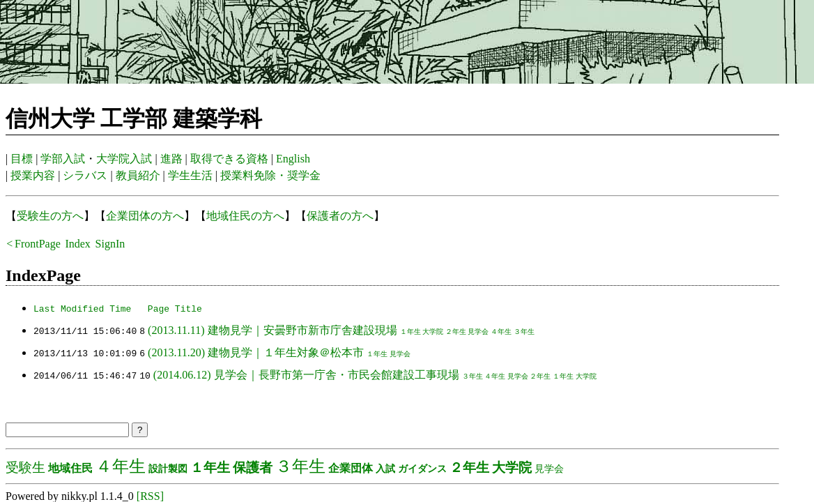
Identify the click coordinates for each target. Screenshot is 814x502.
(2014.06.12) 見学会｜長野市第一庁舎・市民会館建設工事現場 (306, 375)
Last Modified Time (82, 308)
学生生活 (190, 175)
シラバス (85, 175)
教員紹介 (138, 175)
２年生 (455, 331)
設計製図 (167, 468)
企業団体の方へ (145, 216)
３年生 (524, 331)
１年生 (409, 331)
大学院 (432, 331)
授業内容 (32, 175)
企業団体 (350, 468)
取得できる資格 (229, 159)
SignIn (110, 244)
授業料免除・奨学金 (270, 175)
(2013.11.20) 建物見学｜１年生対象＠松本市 (256, 352)
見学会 (478, 331)
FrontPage (38, 244)
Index (77, 244)
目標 (21, 159)
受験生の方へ (50, 216)
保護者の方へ (340, 216)
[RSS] (150, 496)
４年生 (501, 331)
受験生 (25, 467)
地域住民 (70, 468)
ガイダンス (422, 468)
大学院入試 (124, 159)
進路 (171, 159)
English (293, 159)
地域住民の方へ (245, 216)
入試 (385, 468)
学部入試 (62, 159)
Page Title (175, 308)
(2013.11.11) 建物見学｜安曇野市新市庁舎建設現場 (272, 330)
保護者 (252, 467)
